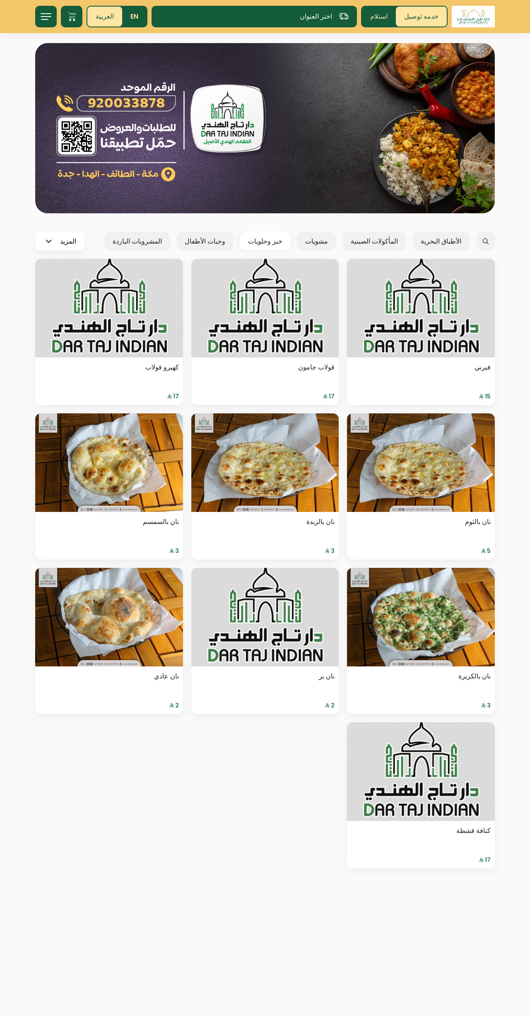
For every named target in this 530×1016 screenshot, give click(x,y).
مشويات (316, 241)
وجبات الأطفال (205, 241)
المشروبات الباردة (137, 241)
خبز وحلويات (265, 241)
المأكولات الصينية (374, 241)
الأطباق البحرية (441, 241)
